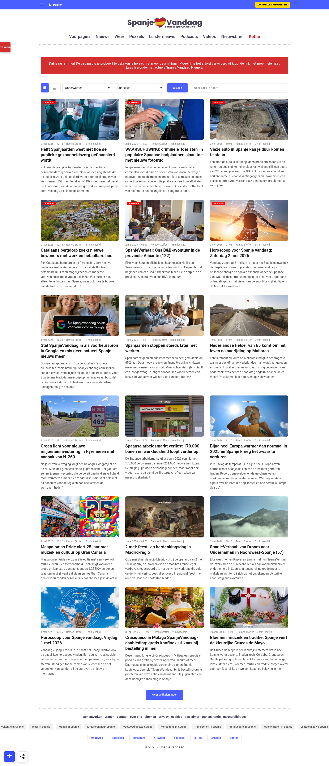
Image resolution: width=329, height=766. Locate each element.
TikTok (197, 737)
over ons (136, 717)
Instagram (139, 737)
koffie (254, 36)
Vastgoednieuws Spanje (137, 726)
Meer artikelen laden (165, 694)
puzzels (136, 36)
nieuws (103, 36)
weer (119, 36)
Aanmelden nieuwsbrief (272, 4)
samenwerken (92, 717)
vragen (109, 717)
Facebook (118, 737)
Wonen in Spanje (69, 726)
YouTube (179, 737)
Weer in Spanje (41, 726)
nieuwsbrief (232, 36)
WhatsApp (97, 737)
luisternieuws (162, 36)
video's (209, 36)
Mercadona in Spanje (173, 726)
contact (122, 717)
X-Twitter (159, 737)
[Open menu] (42, 4)
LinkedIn (215, 737)
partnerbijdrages (235, 717)
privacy (163, 717)
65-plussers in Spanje (242, 726)
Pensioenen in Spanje (208, 726)
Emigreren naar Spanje (101, 726)
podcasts (189, 36)
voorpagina (80, 36)
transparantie (211, 717)
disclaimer (192, 717)
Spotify (234, 737)
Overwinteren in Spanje (278, 726)
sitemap (150, 717)
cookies (176, 717)
